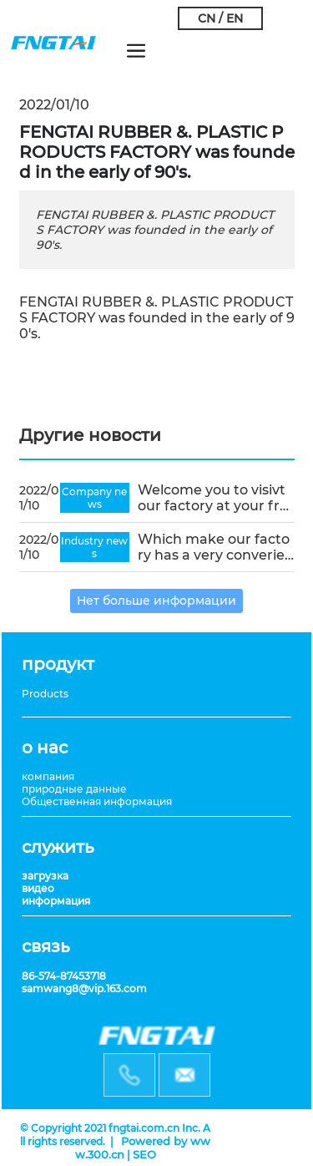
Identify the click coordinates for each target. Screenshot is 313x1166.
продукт (58, 664)
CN (206, 18)
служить (58, 847)
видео (38, 888)
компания (48, 776)
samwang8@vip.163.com (84, 988)
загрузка (45, 875)
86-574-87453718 (64, 976)
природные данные (74, 789)
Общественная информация (97, 801)
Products (45, 693)
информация (56, 901)
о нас (45, 748)
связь (46, 946)
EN (234, 18)
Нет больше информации (156, 600)
